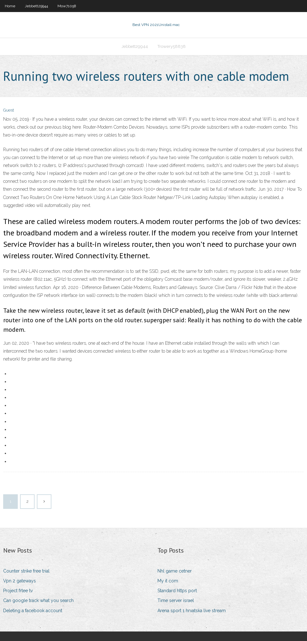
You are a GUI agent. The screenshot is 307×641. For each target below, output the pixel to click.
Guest (8, 110)
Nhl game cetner (174, 571)
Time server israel (175, 600)
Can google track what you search (38, 600)
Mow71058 (66, 6)
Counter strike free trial (26, 571)
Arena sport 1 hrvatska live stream (191, 610)
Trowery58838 (171, 46)
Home (10, 6)
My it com (167, 580)
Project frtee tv (18, 590)
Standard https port (177, 590)
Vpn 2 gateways (19, 580)
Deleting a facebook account (32, 610)
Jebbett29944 (36, 6)
